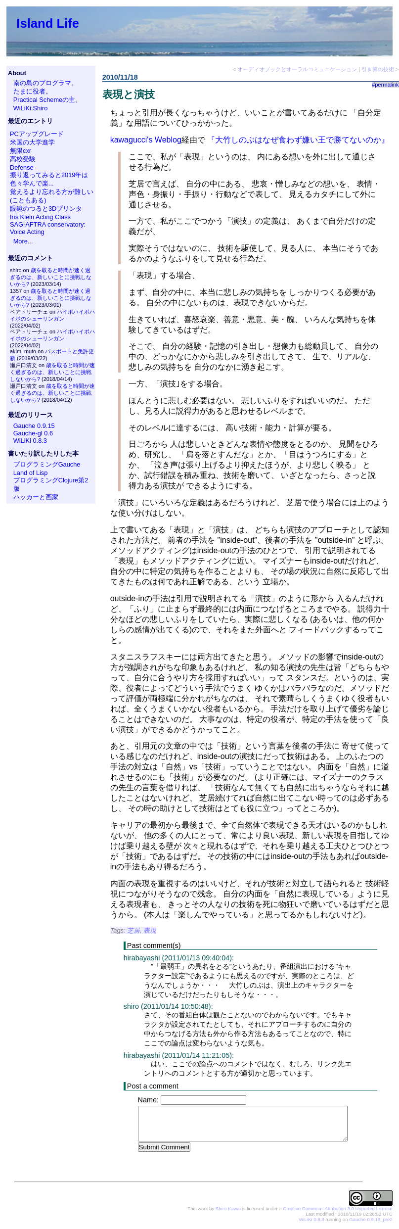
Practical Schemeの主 (44, 99)
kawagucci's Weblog (145, 140)
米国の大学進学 (32, 142)
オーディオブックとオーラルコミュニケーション (297, 69)
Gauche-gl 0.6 (33, 433)
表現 (149, 930)
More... (23, 241)
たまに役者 (29, 91)
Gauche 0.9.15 (34, 425)
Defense (22, 167)
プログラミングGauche (47, 464)
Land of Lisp (30, 472)
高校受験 (23, 159)
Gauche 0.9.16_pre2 (370, 1220)
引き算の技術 (377, 69)
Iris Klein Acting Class (40, 217)
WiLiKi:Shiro (30, 108)
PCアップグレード (37, 134)
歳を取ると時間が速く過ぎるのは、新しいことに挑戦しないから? (50, 277)
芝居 (133, 930)
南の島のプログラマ (42, 83)
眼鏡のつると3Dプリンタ (46, 208)
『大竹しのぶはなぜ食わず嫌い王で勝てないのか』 (298, 140)
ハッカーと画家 (35, 497)
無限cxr (20, 150)
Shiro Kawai (228, 1209)
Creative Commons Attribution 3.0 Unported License (337, 1209)
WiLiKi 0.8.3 (30, 440)
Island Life (47, 23)
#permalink (385, 85)
